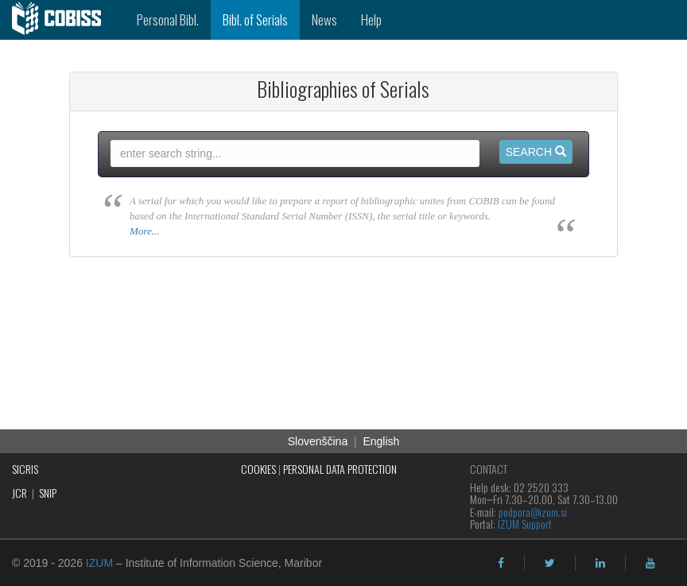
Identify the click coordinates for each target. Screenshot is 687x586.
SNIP (47, 492)
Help (371, 19)
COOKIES (258, 468)
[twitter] (550, 563)
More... (144, 231)
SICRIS (25, 468)
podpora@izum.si (533, 511)
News (324, 19)
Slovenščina (318, 441)
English (381, 441)
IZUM (99, 563)
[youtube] (650, 563)
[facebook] (501, 563)
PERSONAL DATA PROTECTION (340, 468)
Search (536, 152)
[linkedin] (600, 563)
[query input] (295, 153)
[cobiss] (62, 20)
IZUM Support (525, 523)
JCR (19, 492)
